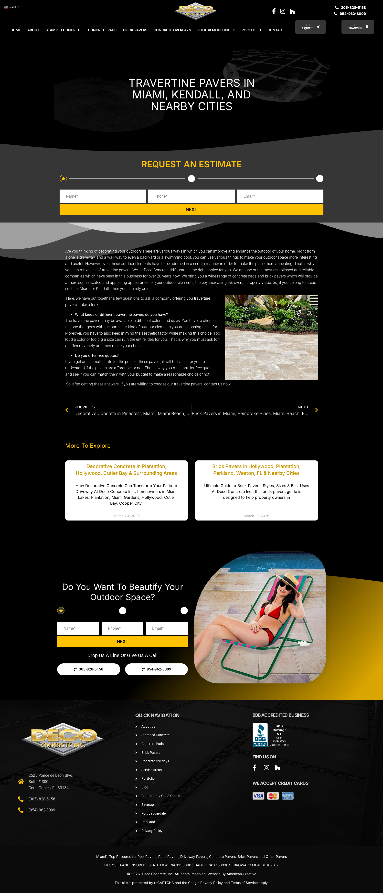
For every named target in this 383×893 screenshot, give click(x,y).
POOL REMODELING (216, 30)
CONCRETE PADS (102, 30)
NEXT (191, 209)
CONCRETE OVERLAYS (172, 30)
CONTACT (275, 30)
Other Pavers (276, 856)
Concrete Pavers (222, 856)
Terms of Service (244, 883)
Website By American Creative (232, 874)
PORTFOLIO (251, 30)
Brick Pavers (248, 856)
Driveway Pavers (193, 856)
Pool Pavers (147, 856)
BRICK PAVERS (135, 30)
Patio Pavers (168, 856)
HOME (16, 30)
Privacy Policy (211, 883)
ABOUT (33, 30)
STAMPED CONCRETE (64, 30)
